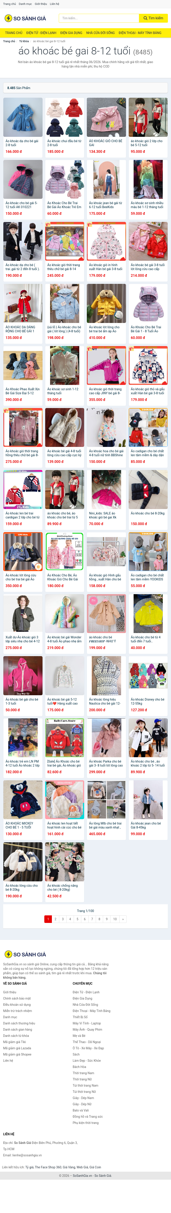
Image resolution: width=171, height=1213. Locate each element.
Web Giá (82, 1167)
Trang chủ (9, 4)
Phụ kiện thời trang (86, 1123)
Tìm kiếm (153, 18)
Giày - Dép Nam (83, 1098)
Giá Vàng (69, 1167)
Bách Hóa (79, 1067)
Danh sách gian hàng (17, 1029)
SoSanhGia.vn (82, 1175)
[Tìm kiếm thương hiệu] (99, 18)
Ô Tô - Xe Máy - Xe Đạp (88, 1048)
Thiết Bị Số (80, 1017)
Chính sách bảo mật (17, 998)
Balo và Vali (81, 1110)
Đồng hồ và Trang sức (88, 1116)
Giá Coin (95, 1167)
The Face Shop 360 (48, 1167)
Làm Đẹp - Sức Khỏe (87, 1060)
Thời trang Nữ (82, 1079)
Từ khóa (24, 41)
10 (115, 919)
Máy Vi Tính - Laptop (87, 1023)
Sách (76, 1054)
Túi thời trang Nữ (84, 1091)
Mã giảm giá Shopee (17, 1054)
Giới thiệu (41, 4)
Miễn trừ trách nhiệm (17, 1011)
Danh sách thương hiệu (19, 1023)
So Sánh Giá (102, 1175)
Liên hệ (54, 4)
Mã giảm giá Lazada (17, 1048)
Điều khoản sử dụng (17, 1004)
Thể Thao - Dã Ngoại (87, 1042)
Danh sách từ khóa (16, 1036)
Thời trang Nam (83, 1073)
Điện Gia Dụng (71, 33)
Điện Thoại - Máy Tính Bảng (140, 33)
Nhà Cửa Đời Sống (100, 33)
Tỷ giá (29, 1167)
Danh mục (25, 4)
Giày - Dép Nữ (82, 1104)
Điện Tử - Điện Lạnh (41, 33)
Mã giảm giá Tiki (14, 1042)
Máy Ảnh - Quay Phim (87, 1029)
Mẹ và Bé (79, 1036)
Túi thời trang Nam (85, 1085)
